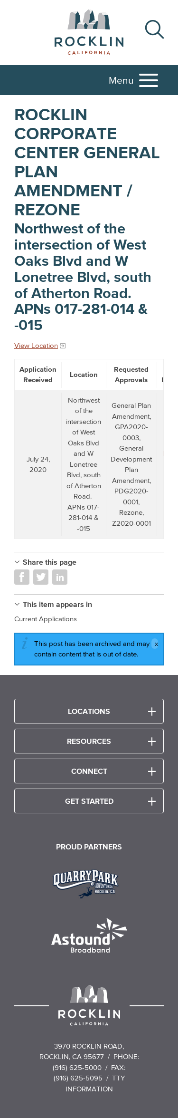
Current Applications (45, 619)
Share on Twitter (40, 577)
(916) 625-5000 (77, 1067)
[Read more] (89, 882)
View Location (36, 345)
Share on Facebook (21, 577)
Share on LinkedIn (59, 577)
